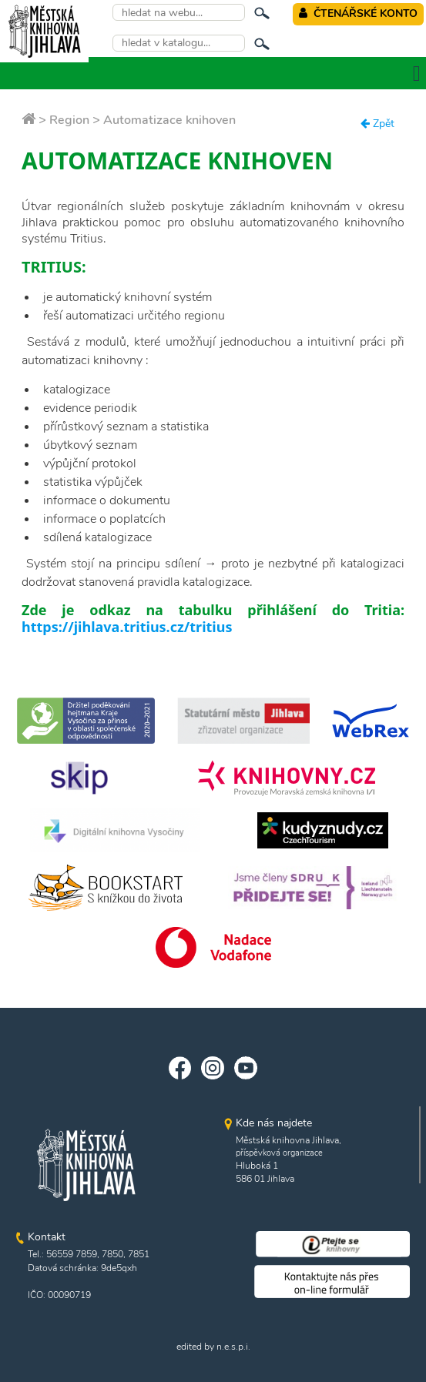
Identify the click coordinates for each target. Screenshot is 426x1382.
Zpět (377, 123)
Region (69, 120)
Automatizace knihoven (169, 120)
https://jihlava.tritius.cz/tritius (127, 626)
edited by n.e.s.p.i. (213, 1346)
